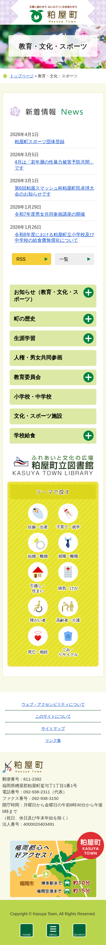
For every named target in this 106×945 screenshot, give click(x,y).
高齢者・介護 (68, 620)
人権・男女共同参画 (38, 358)
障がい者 (38, 620)
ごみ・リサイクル (68, 652)
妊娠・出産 (38, 527)
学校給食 (24, 435)
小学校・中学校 (32, 397)
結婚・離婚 (38, 556)
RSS (23, 261)
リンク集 (53, 740)
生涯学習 (24, 338)
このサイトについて (53, 716)
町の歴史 (24, 319)
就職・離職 (68, 556)
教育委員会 (27, 377)
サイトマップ (53, 728)
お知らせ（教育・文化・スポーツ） (46, 295)
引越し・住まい (38, 588)
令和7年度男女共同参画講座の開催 (50, 214)
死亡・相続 (38, 652)
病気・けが (68, 588)
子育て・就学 (68, 527)
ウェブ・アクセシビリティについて (53, 704)
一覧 (63, 261)
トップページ (22, 76)
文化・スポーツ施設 (38, 416)
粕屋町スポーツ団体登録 (39, 141)
